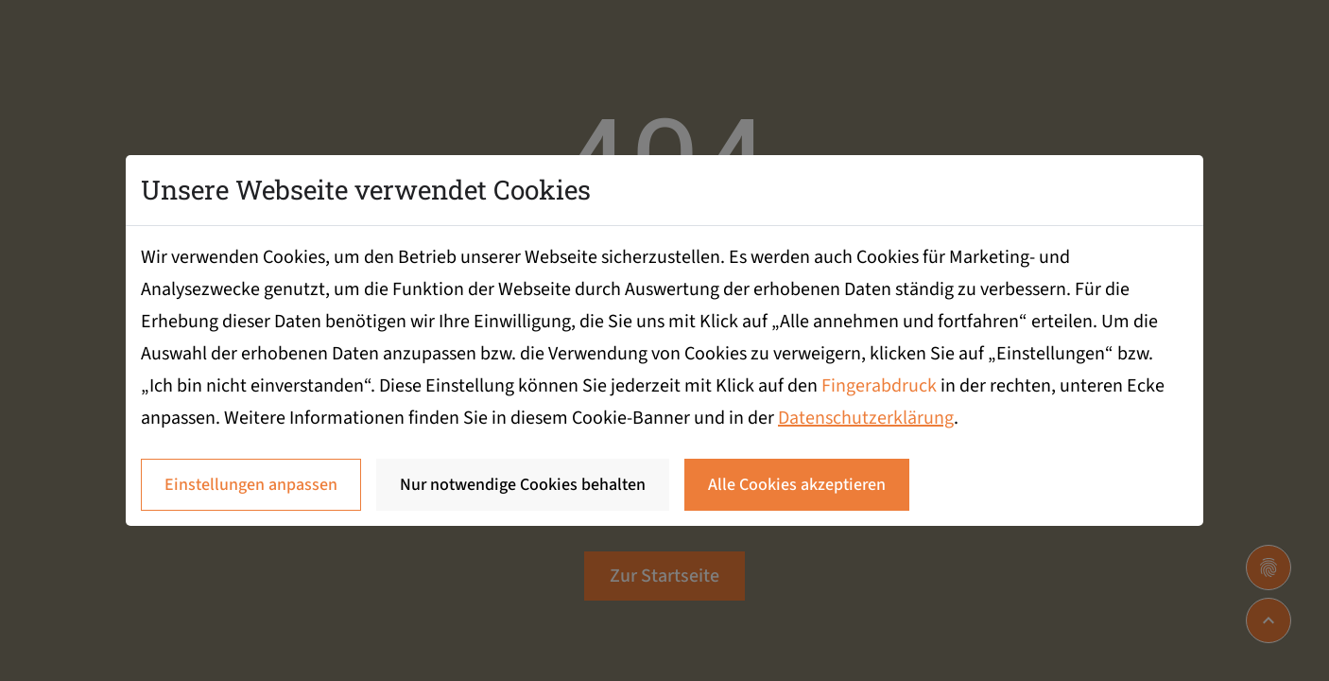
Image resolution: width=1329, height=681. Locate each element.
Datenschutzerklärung (866, 418)
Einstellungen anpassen (250, 485)
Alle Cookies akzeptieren (797, 485)
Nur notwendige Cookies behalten (523, 485)
